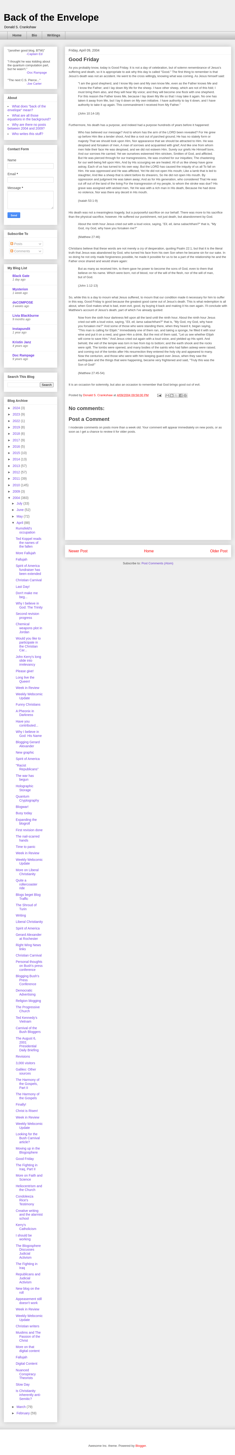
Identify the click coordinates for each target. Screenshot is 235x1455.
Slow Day (23, 1384)
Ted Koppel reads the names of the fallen (28, 543)
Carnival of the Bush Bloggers (28, 1030)
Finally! (21, 1104)
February (23, 1413)
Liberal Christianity (29, 922)
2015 (17, 453)
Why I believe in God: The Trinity (29, 605)
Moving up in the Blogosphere (28, 1150)
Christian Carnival (29, 580)
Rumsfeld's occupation (25, 530)
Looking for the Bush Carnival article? (28, 1138)
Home (17, 35)
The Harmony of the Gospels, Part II (27, 1084)
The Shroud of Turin (26, 907)
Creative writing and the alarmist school (29, 1215)
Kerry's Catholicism (26, 1227)
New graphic (25, 752)
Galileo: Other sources (26, 1071)
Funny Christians (28, 704)
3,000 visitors (25, 1063)
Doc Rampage (23, 355)
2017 (17, 440)
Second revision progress (27, 616)
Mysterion (20, 289)
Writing (21, 915)
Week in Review (27, 688)
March (21, 1407)
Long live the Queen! (25, 679)
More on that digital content (27, 1349)
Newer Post (78, 551)
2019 (17, 427)
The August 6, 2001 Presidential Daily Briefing (27, 1044)
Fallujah (21, 559)
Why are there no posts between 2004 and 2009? (27, 126)
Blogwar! (22, 807)
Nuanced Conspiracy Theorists (26, 1374)
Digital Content (26, 1363)
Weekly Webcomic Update (29, 696)
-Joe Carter (34, 83)
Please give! (25, 671)
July (19, 503)
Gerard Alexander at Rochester (29, 937)
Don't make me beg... (27, 595)
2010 (17, 485)
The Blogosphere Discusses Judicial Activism (28, 1251)
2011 (17, 478)
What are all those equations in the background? (29, 117)
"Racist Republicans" (27, 767)
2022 (17, 421)
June (20, 510)
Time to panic (25, 847)
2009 (17, 491)
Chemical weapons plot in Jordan (29, 628)
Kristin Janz (21, 342)
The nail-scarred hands (27, 838)
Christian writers (27, 1326)
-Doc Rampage (36, 72)
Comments (20, 251)
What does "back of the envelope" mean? (27, 108)
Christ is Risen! (27, 1111)
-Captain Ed (34, 54)
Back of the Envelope (51, 17)
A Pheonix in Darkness (25, 713)
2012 (17, 472)
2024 (17, 408)
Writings (53, 35)
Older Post (218, 551)
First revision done (29, 830)
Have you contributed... (27, 723)
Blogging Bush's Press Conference (27, 980)
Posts (16, 244)
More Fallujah (26, 553)
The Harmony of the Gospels (27, 1096)
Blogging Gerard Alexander (28, 744)
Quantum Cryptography (27, 798)
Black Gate (20, 276)
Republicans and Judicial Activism (28, 1278)
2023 (17, 414)
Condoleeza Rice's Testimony (25, 1200)
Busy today (24, 813)
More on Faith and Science (29, 1177)
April (20, 523)
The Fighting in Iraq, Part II (27, 1167)
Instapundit (21, 329)
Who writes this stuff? (27, 134)
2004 (17, 498)
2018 (17, 433)
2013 (17, 466)
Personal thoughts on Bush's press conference (29, 966)
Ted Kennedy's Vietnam (26, 1020)
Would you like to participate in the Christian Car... (28, 644)
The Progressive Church (28, 1009)
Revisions (23, 1056)
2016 (17, 446)
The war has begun (25, 778)
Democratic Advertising (25, 992)
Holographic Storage (24, 788)
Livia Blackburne (25, 315)
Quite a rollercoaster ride (26, 884)
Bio (34, 35)
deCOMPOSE (22, 302)
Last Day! (23, 587)
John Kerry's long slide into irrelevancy (28, 661)
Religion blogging (28, 1001)
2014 (17, 459)
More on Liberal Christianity (27, 872)
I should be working (24, 1237)
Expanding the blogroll (26, 822)
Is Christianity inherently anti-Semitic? (28, 1395)
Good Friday (25, 1159)
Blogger (140, 1445)
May (20, 516)
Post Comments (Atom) (157, 563)
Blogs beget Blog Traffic (28, 897)
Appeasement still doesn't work (29, 1301)
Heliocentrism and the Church (29, 1188)
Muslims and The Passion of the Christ (28, 1336)
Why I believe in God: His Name (29, 734)
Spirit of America (28, 759)
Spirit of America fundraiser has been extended (28, 570)
